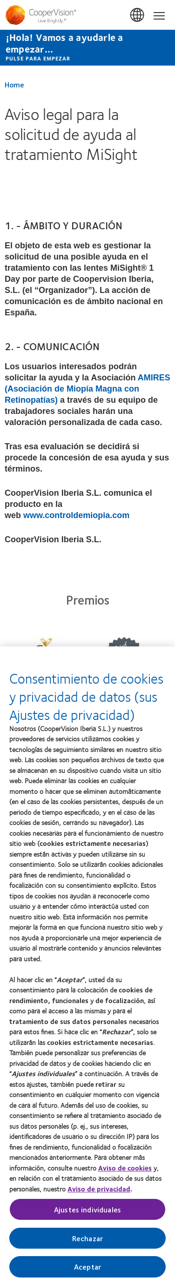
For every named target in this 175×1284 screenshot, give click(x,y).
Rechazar (87, 1243)
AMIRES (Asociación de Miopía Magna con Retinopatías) (87, 389)
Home (14, 84)
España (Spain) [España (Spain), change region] (137, 15)
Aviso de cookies (125, 1172)
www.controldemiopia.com (76, 515)
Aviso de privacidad (98, 1193)
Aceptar (87, 1271)
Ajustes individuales (87, 1214)
